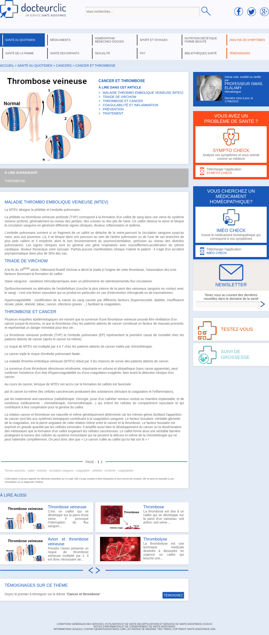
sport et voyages (154, 40)
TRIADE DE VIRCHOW (119, 97)
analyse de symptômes (247, 40)
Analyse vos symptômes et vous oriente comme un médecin (231, 144)
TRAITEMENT (113, 113)
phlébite (40, 210)
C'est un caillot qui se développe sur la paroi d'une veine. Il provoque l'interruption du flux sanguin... (47, 517)
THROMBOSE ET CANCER (123, 101)
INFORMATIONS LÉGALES (68, 629)
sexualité (102, 53)
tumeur (29, 435)
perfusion (140, 241)
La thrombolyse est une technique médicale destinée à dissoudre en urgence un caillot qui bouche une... (142, 549)
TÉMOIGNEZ (173, 595)
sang (140, 217)
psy (142, 53)
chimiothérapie (141, 346)
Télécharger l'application (231, 171)
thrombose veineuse (40, 217)
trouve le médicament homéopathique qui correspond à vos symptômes (231, 224)
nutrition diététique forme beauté (201, 40)
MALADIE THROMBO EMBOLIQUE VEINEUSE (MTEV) (143, 92)
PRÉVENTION (113, 109)
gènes (148, 414)
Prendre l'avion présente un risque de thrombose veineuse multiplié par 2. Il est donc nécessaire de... (47, 549)
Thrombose (15, 181)
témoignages (239, 53)
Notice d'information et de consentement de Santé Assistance (134, 626)
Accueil (7, 65)
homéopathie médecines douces (109, 40)
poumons (33, 237)
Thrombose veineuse (67, 507)
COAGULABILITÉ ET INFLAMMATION (130, 105)
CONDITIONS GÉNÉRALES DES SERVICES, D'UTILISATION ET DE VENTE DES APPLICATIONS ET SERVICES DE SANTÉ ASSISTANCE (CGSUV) (134, 624)
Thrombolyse (155, 539)
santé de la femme (19, 53)
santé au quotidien (20, 40)
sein (101, 237)
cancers (64, 65)
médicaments (60, 40)
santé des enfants (64, 53)
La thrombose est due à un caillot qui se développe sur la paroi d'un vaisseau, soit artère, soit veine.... (142, 517)
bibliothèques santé (201, 53)
